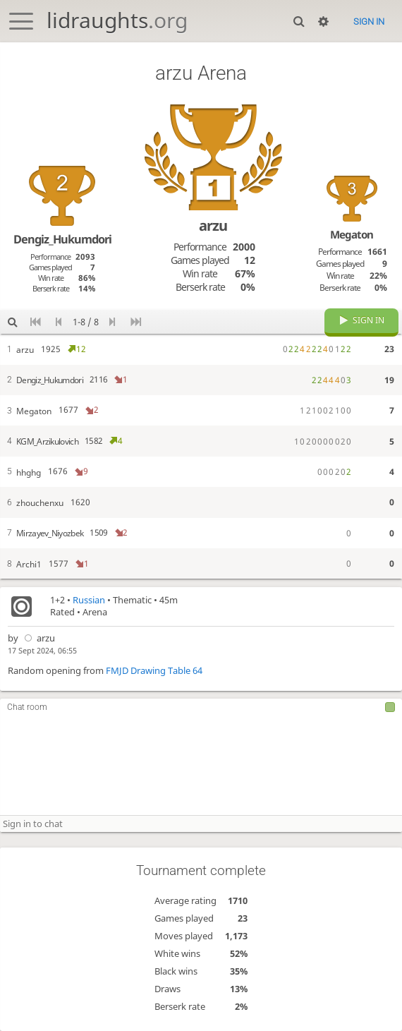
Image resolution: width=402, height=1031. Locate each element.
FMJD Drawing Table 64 (154, 671)
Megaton (351, 234)
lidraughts (117, 20)
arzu (37, 638)
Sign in (368, 21)
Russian (89, 601)
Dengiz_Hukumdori (62, 239)
